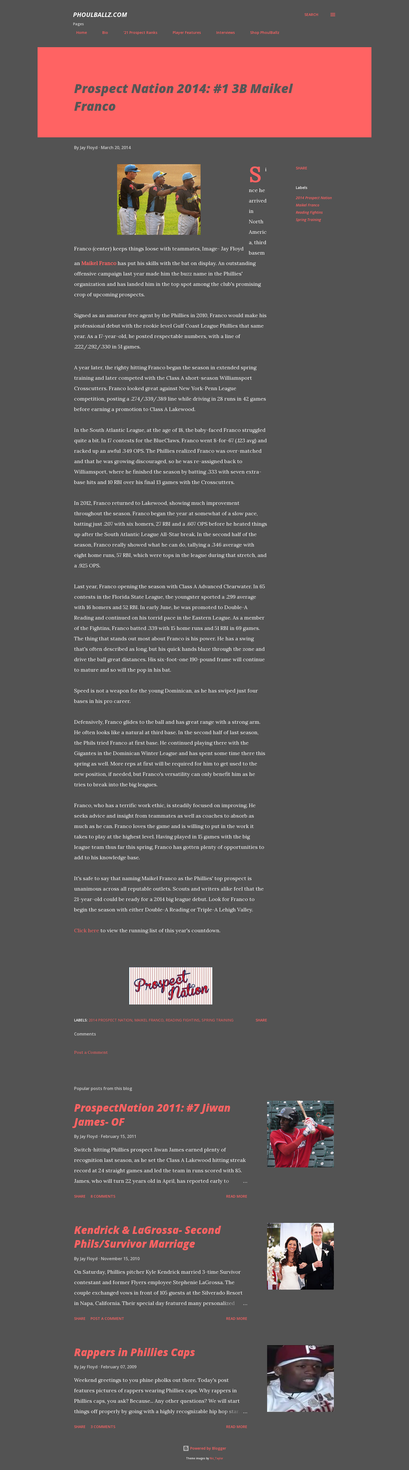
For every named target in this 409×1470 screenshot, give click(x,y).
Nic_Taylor (216, 1458)
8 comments (103, 1196)
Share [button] (301, 168)
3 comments (103, 1426)
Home (78, 32)
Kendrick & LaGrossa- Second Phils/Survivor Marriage (147, 1237)
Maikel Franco (98, 263)
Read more (236, 1196)
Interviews (222, 32)
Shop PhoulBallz (261, 32)
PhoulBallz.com (100, 14)
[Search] (311, 14)
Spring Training (308, 219)
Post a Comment (91, 1052)
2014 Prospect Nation (314, 197)
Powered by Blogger (204, 1448)
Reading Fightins (309, 212)
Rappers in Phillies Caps (134, 1352)
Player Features (184, 32)
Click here (86, 930)
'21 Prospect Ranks (137, 32)
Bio (102, 32)
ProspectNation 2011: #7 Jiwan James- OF (152, 1114)
